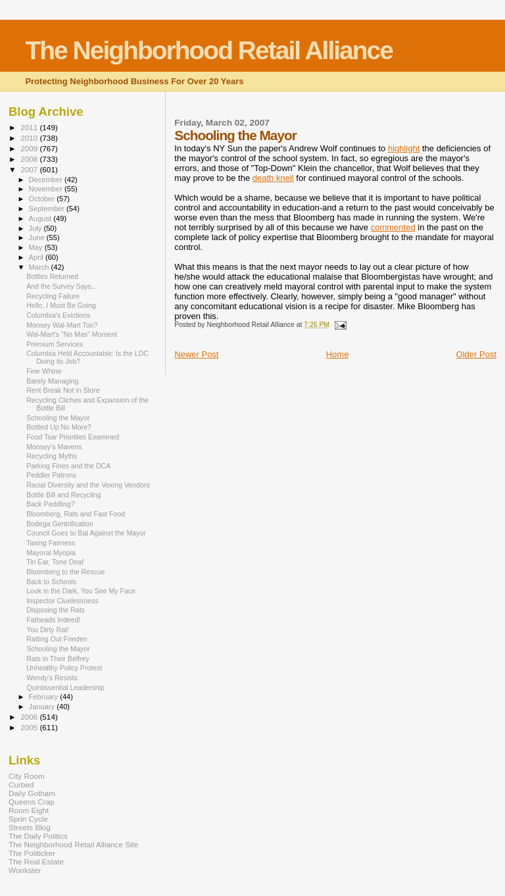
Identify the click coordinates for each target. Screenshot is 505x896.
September (48, 208)
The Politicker (32, 853)
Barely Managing (52, 381)
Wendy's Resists (52, 678)
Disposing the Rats (55, 610)
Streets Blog (30, 827)
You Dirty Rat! (47, 630)
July (36, 228)
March (40, 267)
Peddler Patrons (51, 475)
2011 (29, 127)
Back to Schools (51, 581)
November (46, 189)
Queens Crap (32, 801)
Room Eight (29, 810)
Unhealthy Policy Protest (64, 668)
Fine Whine (44, 371)
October (43, 199)
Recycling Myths (51, 456)
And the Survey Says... (61, 286)
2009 (29, 148)
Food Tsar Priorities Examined (72, 437)
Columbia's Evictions (58, 315)
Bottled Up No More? (58, 427)
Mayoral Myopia (51, 553)
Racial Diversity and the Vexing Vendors (88, 485)
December (46, 180)
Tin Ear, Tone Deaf (55, 562)
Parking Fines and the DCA (68, 466)
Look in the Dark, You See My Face (80, 591)
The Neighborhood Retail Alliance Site (73, 844)
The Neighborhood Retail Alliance (209, 50)
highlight (404, 148)
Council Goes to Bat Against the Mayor (86, 533)
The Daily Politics (38, 836)
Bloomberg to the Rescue (65, 572)
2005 (29, 727)
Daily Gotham (32, 793)
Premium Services (54, 344)
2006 (29, 716)
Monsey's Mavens (54, 447)
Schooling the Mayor (57, 418)
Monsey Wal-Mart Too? (61, 325)
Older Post (476, 354)
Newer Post (196, 354)
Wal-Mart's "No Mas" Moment (71, 334)
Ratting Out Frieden (56, 639)
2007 (29, 169)
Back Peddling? (50, 504)
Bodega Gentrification (59, 524)
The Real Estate (36, 861)
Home (337, 354)
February (44, 697)
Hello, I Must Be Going (61, 305)
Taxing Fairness (50, 543)
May (37, 247)
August (41, 218)
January (43, 706)
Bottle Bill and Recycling (63, 495)
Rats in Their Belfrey (57, 658)
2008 (29, 159)
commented (393, 227)
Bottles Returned (52, 276)
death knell (273, 178)
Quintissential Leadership (65, 687)
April (37, 257)
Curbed (21, 784)
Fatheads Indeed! (53, 620)
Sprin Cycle (28, 818)
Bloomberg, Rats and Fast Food (75, 514)
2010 (29, 138)
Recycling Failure (53, 296)
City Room (27, 776)
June (38, 237)
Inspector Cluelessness (62, 601)
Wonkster (25, 870)
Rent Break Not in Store (63, 390)
